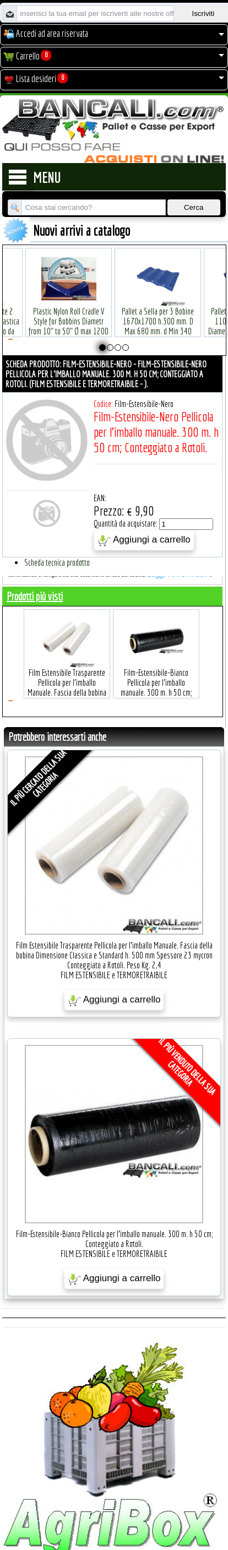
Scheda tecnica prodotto (57, 562)
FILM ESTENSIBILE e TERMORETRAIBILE (114, 975)
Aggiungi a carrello (144, 540)
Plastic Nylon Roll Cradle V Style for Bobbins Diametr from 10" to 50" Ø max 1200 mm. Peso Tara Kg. (68, 309)
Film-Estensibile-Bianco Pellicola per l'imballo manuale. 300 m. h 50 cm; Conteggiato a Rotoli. (156, 670)
